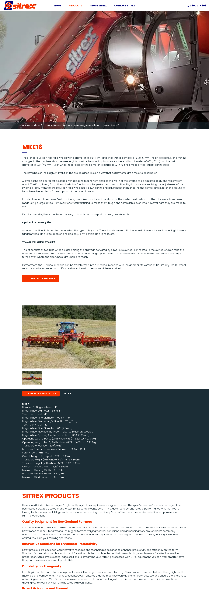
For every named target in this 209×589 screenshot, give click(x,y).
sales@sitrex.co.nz (26, 551)
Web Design (174, 577)
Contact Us (28, 522)
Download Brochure (41, 166)
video (67, 282)
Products (75, 5)
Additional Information (41, 282)
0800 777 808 (198, 5)
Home (57, 5)
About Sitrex (98, 5)
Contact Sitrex (124, 5)
